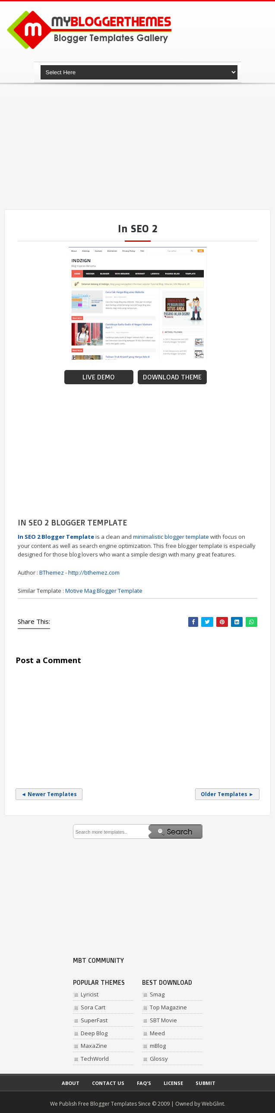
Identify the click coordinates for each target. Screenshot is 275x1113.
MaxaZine (94, 1046)
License (173, 1083)
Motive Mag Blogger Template (103, 590)
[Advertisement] (139, 146)
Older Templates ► (227, 794)
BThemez (51, 572)
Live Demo (98, 377)
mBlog (158, 1046)
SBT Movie (163, 1020)
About (70, 1083)
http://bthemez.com (94, 572)
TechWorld (95, 1058)
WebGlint (213, 1103)
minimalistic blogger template (171, 537)
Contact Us (108, 1083)
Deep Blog (94, 1033)
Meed (157, 1033)
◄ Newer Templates (49, 794)
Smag (157, 994)
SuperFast (94, 1020)
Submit (205, 1083)
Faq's (144, 1083)
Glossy (159, 1058)
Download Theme (172, 377)
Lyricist (89, 994)
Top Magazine (168, 1007)
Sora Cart (93, 1007)
